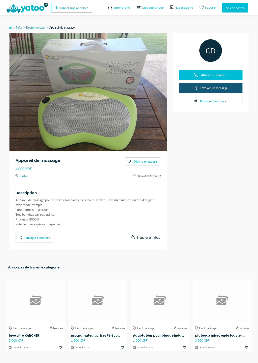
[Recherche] (108, 7)
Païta (19, 27)
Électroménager (35, 27)
